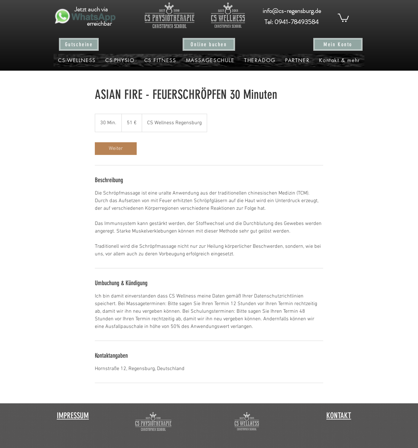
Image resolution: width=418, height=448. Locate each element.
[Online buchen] (209, 44)
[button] (343, 17)
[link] (116, 148)
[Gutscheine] (79, 44)
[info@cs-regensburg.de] (291, 11)
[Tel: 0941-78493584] (291, 22)
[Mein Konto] (337, 44)
